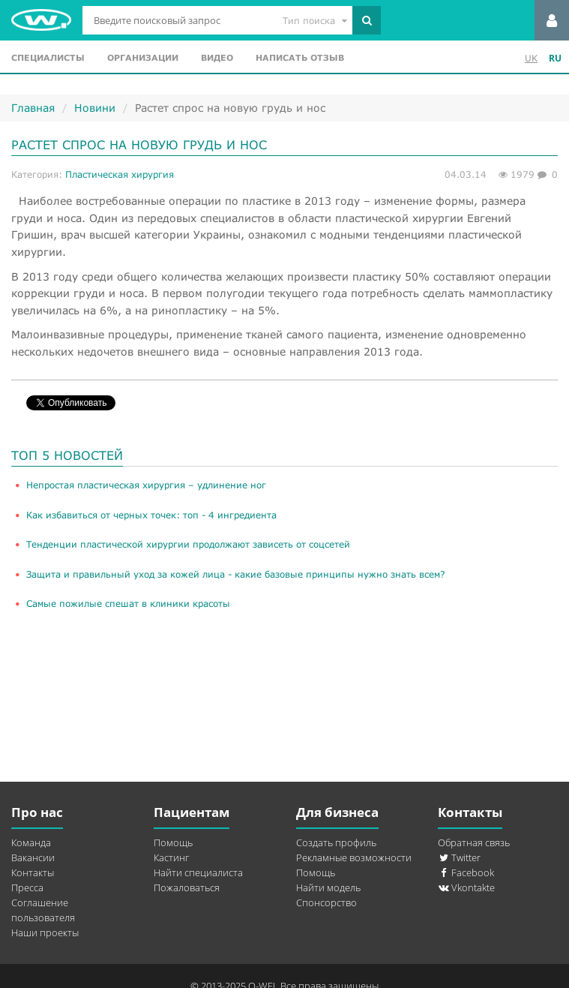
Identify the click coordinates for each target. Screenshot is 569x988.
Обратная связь (474, 842)
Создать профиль (336, 842)
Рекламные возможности (354, 857)
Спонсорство (326, 902)
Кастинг (171, 857)
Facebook (466, 872)
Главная (33, 107)
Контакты (32, 872)
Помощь (173, 842)
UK (531, 58)
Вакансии (33, 857)
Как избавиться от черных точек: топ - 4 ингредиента (151, 515)
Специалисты (48, 57)
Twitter (459, 857)
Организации (142, 57)
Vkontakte (466, 887)
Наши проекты (45, 932)
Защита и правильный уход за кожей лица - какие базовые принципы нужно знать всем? (235, 574)
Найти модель (328, 887)
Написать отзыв (300, 57)
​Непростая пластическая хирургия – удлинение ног (146, 485)
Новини (94, 107)
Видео (217, 57)
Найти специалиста (198, 872)
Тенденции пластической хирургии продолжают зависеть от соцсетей (188, 544)
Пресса (27, 887)
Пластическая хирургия (119, 174)
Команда (31, 842)
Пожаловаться (187, 887)
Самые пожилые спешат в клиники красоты (128, 603)
